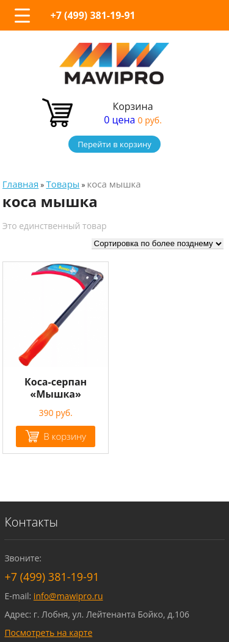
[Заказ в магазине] (158, 243)
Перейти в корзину (114, 144)
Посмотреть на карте (48, 632)
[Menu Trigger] (22, 15)
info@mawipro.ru (68, 596)
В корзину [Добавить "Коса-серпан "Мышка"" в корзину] (64, 436)
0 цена (133, 119)
